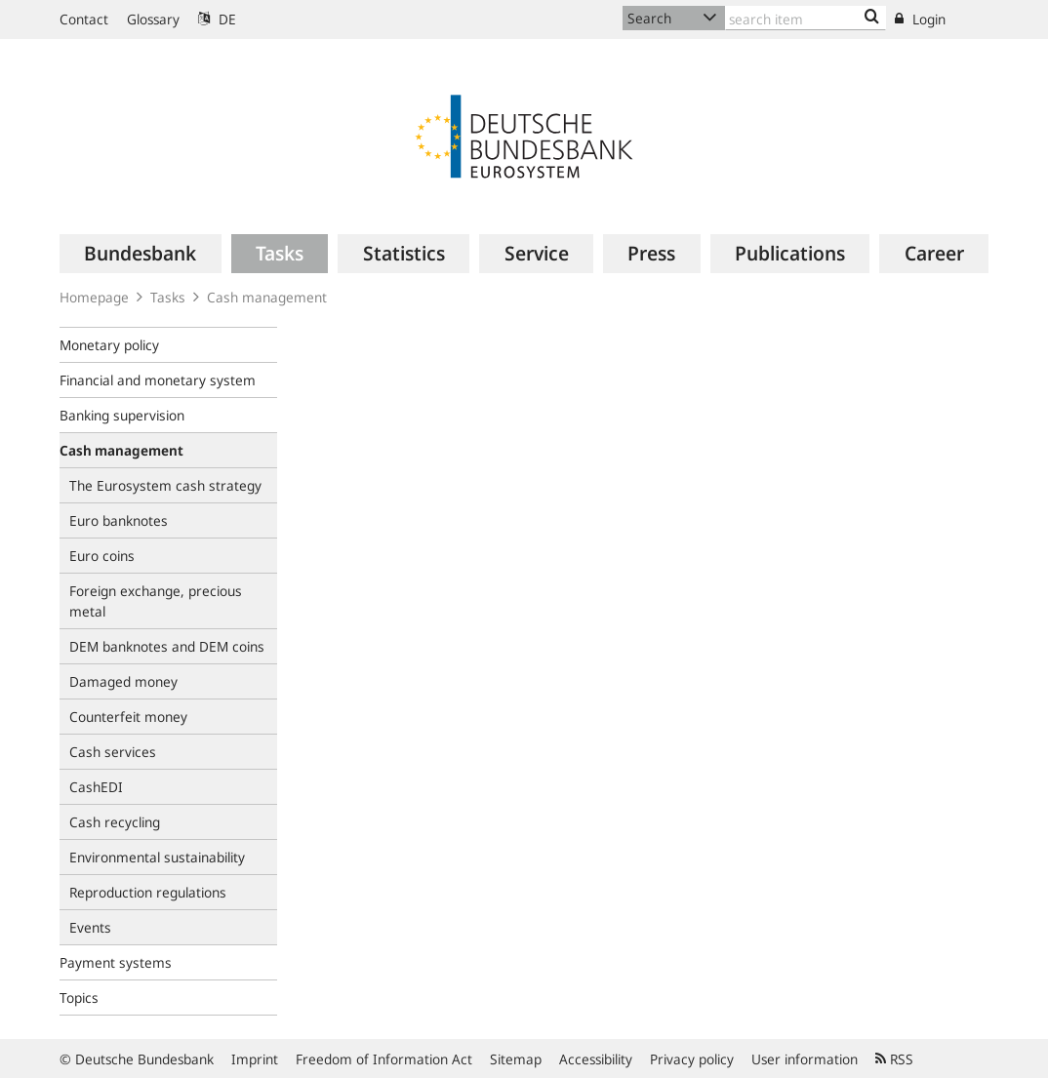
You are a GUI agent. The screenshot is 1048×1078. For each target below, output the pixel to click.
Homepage (94, 297)
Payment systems (116, 962)
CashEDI (96, 787)
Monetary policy (109, 345)
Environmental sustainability (157, 857)
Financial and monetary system (158, 380)
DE (217, 19)
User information (804, 1059)
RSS (894, 1059)
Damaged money (123, 681)
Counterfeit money (128, 716)
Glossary (153, 19)
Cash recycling (114, 822)
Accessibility (595, 1059)
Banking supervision (122, 415)
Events (90, 927)
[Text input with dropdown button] (805, 18)
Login (920, 19)
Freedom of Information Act (384, 1059)
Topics (79, 997)
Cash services (112, 751)
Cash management (267, 297)
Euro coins (102, 555)
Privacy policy (692, 1059)
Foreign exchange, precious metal (155, 600)
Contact (84, 19)
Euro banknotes (118, 520)
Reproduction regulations (147, 892)
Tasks (167, 297)
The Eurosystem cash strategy (165, 485)
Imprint (254, 1059)
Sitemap (516, 1059)
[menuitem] (141, 253)
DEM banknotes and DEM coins (166, 646)
